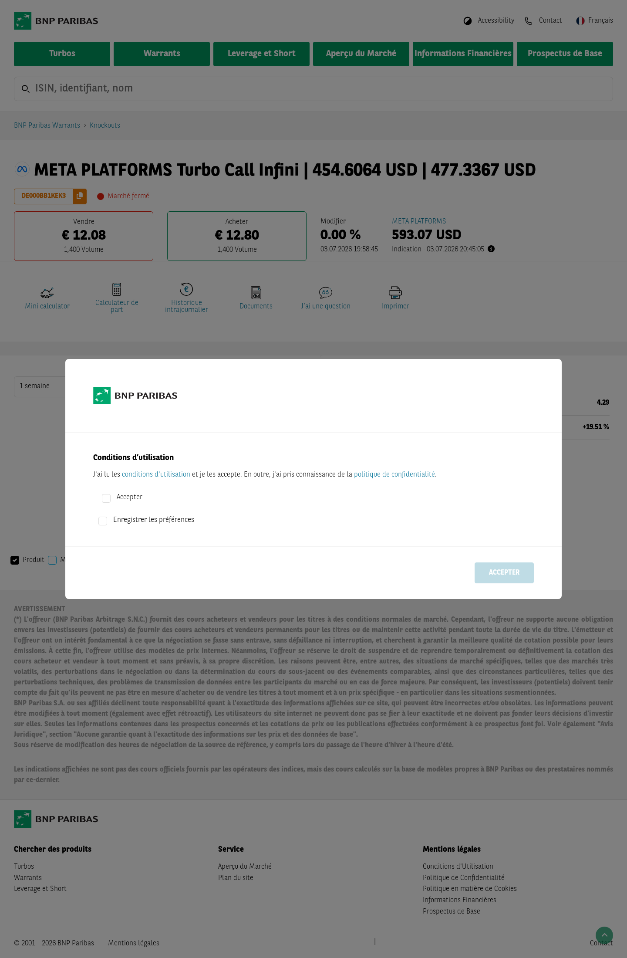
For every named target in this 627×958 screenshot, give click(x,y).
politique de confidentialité (394, 474)
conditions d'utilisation (156, 474)
